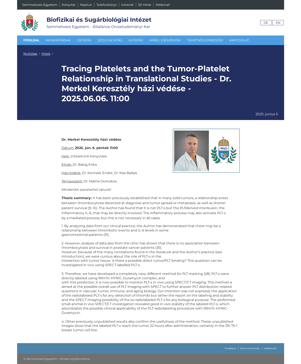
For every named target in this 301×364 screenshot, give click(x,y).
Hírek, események (165, 40)
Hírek (46, 54)
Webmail (163, 5)
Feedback (230, 348)
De (266, 23)
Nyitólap (30, 54)
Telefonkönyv (106, 5)
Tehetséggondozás (205, 40)
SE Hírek (144, 5)
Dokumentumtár (249, 348)
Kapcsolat (239, 40)
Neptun (86, 5)
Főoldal (31, 40)
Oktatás (84, 40)
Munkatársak (58, 40)
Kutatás (135, 40)
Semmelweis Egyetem (39, 5)
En (278, 23)
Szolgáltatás (110, 40)
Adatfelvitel (270, 348)
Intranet (127, 5)
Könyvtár (69, 5)
